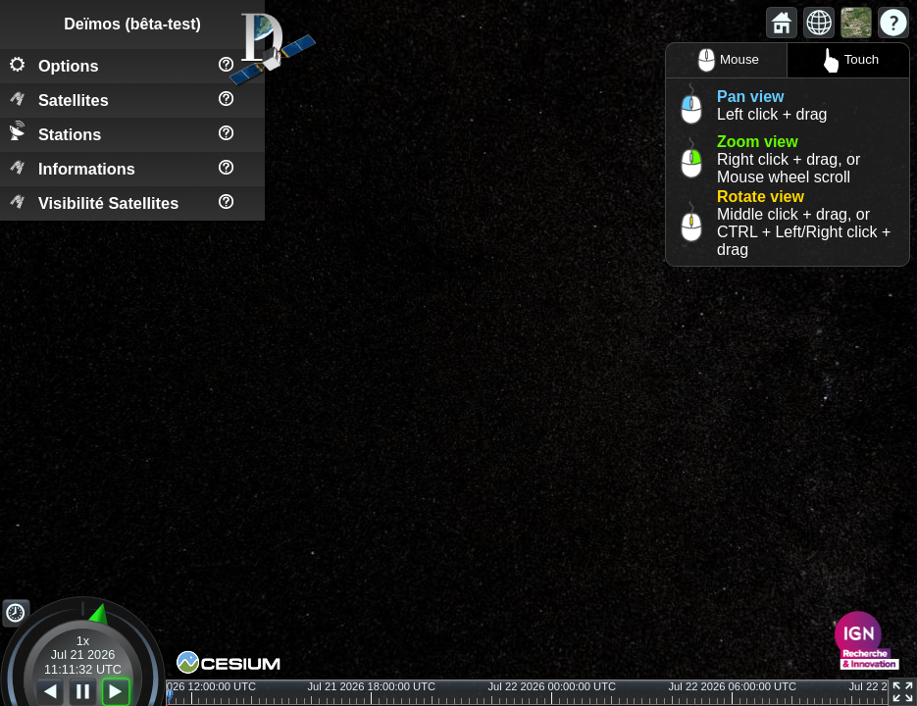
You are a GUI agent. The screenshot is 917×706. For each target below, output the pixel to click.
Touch (849, 60)
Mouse (726, 60)
